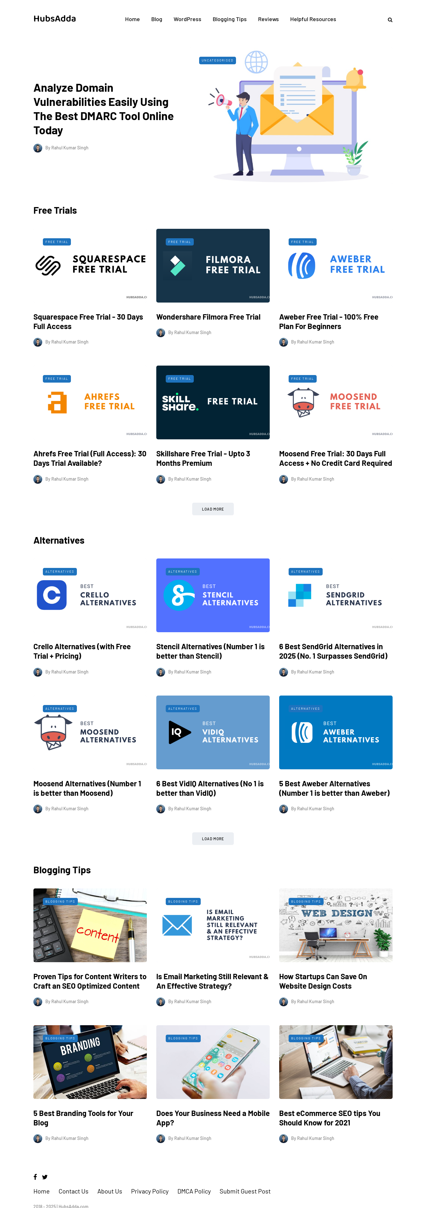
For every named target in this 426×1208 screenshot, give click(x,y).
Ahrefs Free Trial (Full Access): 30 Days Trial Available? (90, 476)
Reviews (268, 18)
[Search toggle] (388, 19)
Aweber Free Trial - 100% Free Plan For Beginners (328, 339)
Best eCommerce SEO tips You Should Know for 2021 (329, 1136)
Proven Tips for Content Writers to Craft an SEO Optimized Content (90, 999)
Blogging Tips (230, 18)
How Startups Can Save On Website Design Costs (323, 999)
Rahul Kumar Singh (70, 134)
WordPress (187, 18)
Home (132, 18)
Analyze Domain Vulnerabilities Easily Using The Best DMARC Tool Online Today (110, 102)
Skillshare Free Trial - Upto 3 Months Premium (203, 476)
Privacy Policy (150, 1178)
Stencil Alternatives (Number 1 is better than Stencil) (210, 669)
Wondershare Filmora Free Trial (208, 334)
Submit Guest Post (245, 1178)
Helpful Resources (313, 18)
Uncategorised (246, 60)
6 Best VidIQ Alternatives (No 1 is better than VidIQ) (210, 806)
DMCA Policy (194, 1178)
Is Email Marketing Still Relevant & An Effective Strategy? (212, 999)
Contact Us (74, 1178)
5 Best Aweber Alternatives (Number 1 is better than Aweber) (334, 806)
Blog (156, 18)
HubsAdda (54, 18)
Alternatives (59, 590)
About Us (109, 1178)
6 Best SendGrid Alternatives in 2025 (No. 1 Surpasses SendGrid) (333, 669)
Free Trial (56, 260)
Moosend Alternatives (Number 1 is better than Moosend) (87, 806)
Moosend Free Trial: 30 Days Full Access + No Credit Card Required (335, 476)
